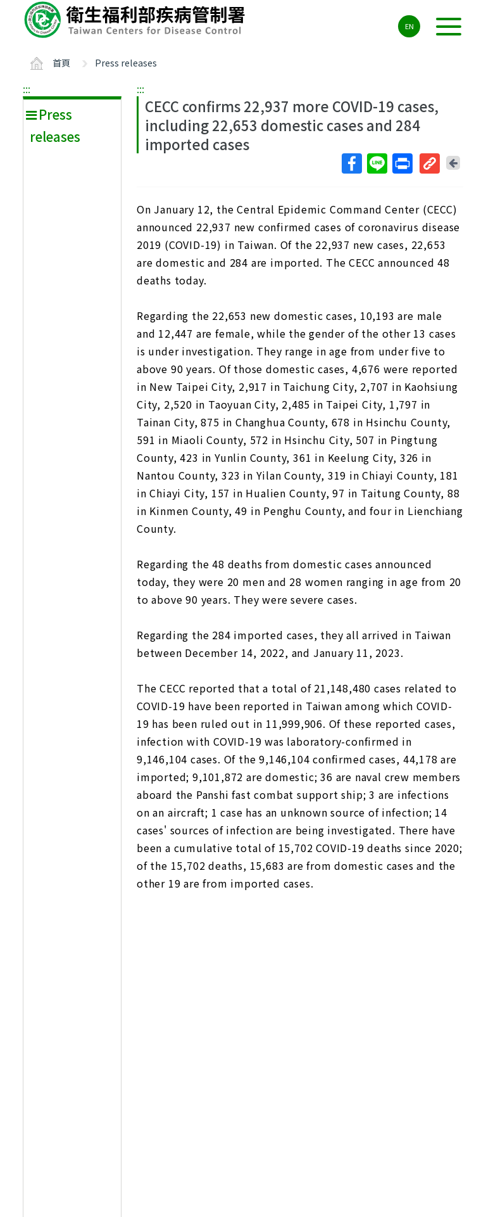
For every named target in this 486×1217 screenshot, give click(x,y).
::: (26, 88)
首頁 (61, 62)
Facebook (351, 163)
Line (376, 163)
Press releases (126, 62)
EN (409, 26)
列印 (402, 163)
